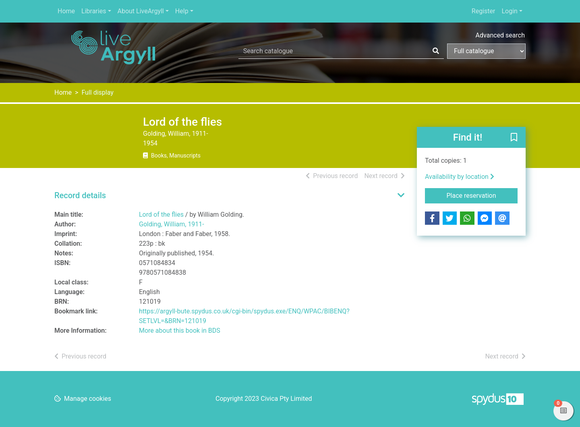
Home (66, 11)
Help (181, 11)
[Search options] (486, 51)
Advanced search (500, 35)
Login (509, 11)
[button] (514, 138)
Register (483, 11)
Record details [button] (80, 195)
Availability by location (459, 176)
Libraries (93, 11)
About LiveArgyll (141, 11)
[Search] (436, 51)
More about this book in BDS (179, 330)
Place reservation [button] (482, 195)
